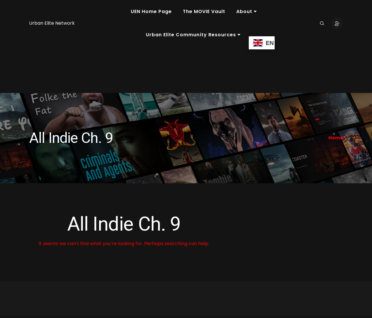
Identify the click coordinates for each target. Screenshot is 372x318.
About (246, 11)
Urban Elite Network (52, 23)
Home (335, 137)
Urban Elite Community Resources (193, 34)
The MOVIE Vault (204, 11)
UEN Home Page (151, 11)
